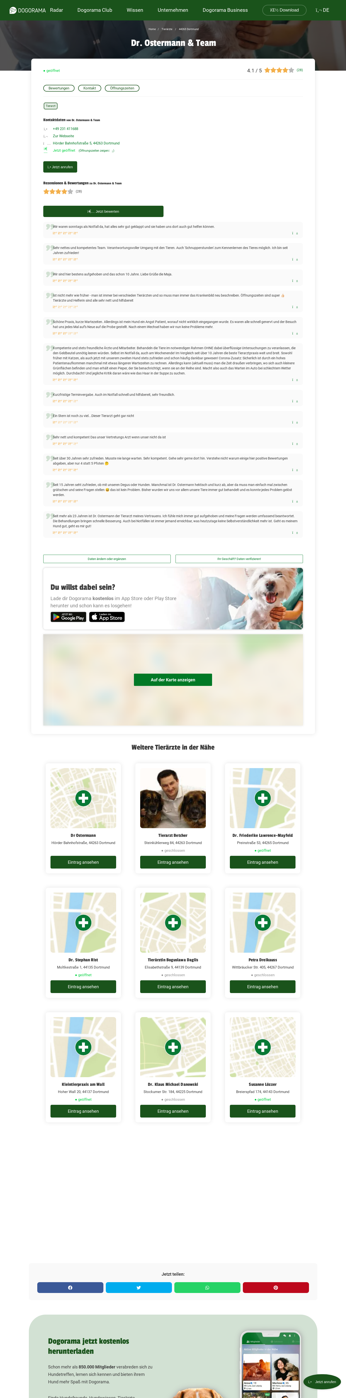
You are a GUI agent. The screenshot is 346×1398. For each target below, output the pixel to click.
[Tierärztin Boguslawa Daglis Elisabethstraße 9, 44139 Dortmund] (173, 943)
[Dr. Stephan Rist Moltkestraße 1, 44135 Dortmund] (83, 943)
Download (284, 10)
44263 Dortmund (188, 29)
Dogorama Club (94, 10)
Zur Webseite (63, 136)
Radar (56, 10)
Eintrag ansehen (83, 862)
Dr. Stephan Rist (83, 960)
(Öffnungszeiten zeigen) (96, 150)
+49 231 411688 (65, 129)
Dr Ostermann (83, 835)
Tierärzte (166, 29)
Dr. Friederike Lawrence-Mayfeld (263, 835)
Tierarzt (51, 106)
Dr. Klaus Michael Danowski (173, 1084)
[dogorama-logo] (28, 10)
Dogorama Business (225, 10)
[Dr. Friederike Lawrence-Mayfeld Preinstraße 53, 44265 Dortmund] (262, 818)
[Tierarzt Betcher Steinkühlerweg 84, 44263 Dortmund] (173, 818)
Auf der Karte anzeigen (173, 680)
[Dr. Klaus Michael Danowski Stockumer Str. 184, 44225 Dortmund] (173, 1067)
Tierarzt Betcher (172, 835)
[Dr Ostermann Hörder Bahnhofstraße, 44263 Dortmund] (83, 818)
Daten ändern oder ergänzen (107, 559)
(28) (300, 70)
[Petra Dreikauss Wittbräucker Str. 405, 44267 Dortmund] (262, 943)
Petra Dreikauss (263, 960)
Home (152, 29)
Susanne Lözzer (263, 1084)
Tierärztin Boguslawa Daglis (173, 960)
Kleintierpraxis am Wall (83, 1084)
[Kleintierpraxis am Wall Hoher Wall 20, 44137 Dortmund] (83, 1067)
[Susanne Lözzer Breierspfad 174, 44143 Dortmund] (262, 1067)
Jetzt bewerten (103, 211)
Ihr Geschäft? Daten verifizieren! (239, 559)
